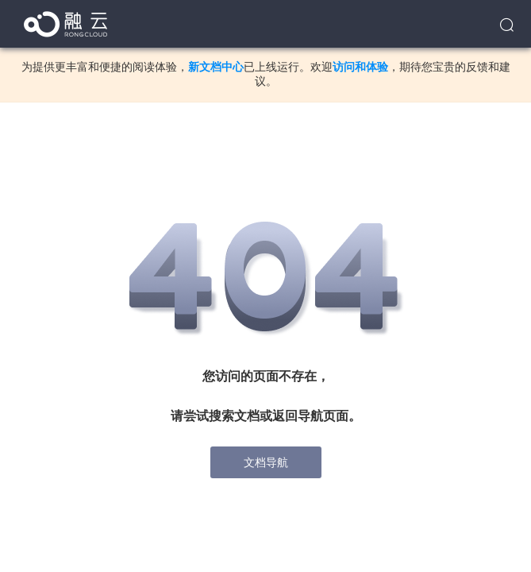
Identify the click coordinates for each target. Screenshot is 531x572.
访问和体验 (360, 66)
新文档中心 (216, 66)
